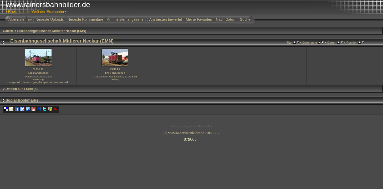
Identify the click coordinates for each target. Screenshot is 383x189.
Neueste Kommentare (85, 19)
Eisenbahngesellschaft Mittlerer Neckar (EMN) (51, 31)
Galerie (8, 31)
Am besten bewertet (165, 19)
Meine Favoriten (199, 19)
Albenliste (16, 19)
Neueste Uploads (50, 19)
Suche (245, 19)
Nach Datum (226, 19)
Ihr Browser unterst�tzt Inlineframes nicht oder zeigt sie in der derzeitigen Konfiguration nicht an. (191, 138)
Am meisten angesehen (126, 19)
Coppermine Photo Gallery (198, 126)
